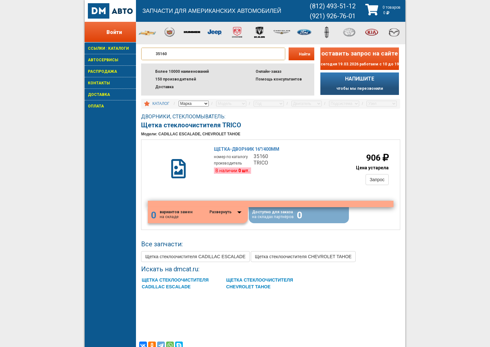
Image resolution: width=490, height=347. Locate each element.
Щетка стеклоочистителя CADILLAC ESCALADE (195, 256)
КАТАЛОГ (160, 103)
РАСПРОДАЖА (102, 71)
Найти (304, 54)
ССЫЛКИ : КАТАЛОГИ (108, 48)
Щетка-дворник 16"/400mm (247, 149)
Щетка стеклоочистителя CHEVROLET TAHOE (303, 256)
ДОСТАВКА (99, 94)
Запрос (377, 179)
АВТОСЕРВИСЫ (103, 60)
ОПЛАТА (96, 106)
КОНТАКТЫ (99, 83)
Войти (114, 32)
